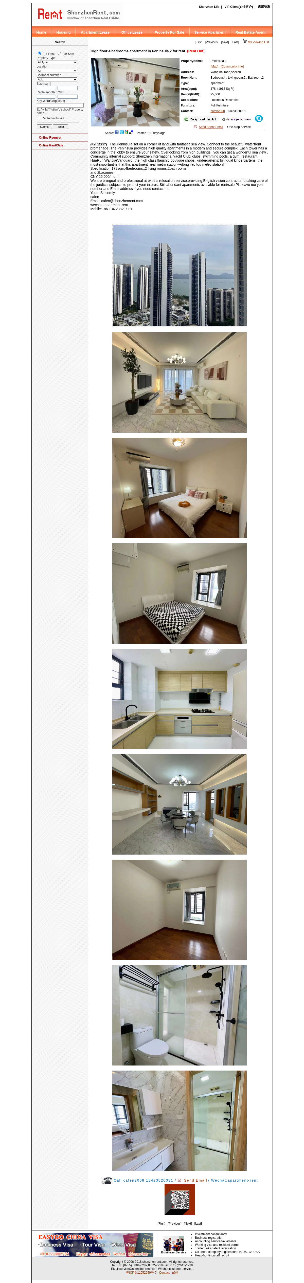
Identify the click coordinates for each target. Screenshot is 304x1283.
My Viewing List (258, 42)
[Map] (214, 66)
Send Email (195, 1180)
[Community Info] (232, 66)
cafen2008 (218, 111)
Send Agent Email (211, 127)
